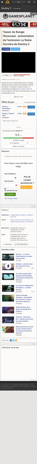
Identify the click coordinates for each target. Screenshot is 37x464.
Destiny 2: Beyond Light (8, 114)
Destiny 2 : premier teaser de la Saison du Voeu (24, 265)
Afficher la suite (18, 97)
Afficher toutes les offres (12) (10, 121)
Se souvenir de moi (11, 190)
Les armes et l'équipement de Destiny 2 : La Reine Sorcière (24, 287)
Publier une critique (18, 146)
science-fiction (29, 221)
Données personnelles (16, 386)
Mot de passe (9, 181)
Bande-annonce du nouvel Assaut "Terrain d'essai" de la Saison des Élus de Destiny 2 (24, 330)
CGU (31, 384)
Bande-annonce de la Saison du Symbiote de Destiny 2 (23, 309)
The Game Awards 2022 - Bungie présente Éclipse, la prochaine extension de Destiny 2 (24, 277)
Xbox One (13, 217)
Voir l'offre (31, 107)
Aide (1, 388)
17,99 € (19, 106)
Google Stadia (14, 215)
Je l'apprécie (14, 143)
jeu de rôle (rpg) (25, 219)
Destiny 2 (6, 8)
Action (12, 219)
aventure (17, 219)
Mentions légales (24, 384)
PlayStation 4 (23, 215)
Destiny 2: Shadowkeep (6, 107)
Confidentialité (4, 386)
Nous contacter (8, 388)
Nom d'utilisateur (10, 174)
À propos (15, 384)
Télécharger (17, 8)
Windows (30, 215)
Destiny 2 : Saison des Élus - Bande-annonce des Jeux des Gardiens (24, 319)
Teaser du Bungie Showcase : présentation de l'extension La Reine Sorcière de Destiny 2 (24, 298)
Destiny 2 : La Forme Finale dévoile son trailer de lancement (24, 256)
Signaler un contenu (29, 386)
